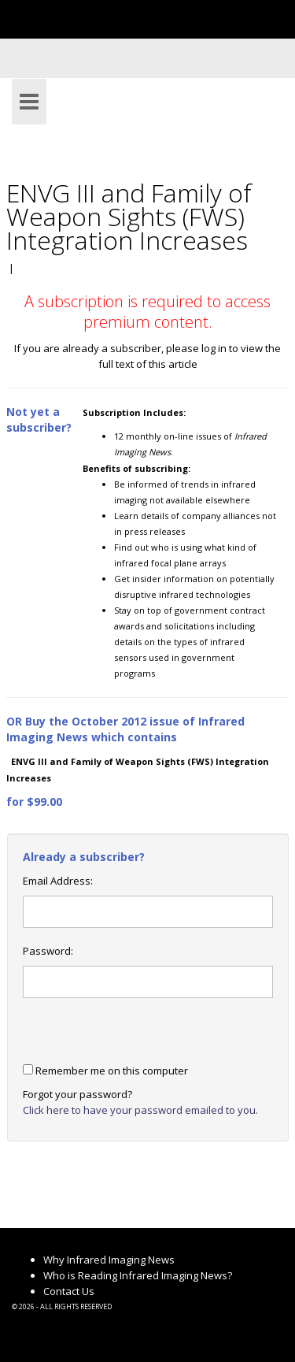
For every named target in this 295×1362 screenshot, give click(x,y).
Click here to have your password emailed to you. (140, 1110)
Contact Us (68, 1291)
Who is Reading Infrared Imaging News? (137, 1275)
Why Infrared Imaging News (109, 1260)
